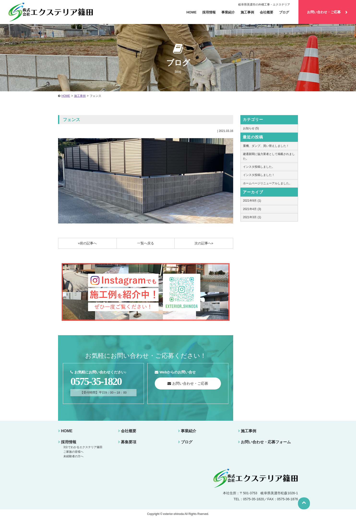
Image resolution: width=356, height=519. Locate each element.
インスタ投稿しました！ (259, 175)
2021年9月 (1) (252, 200)
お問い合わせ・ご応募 (327, 12)
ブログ (284, 12)
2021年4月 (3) (252, 209)
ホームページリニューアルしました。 (267, 183)
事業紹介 (188, 431)
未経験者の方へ (73, 456)
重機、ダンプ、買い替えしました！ (266, 146)
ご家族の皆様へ (73, 451)
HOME (65, 96)
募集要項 (128, 442)
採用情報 (209, 12)
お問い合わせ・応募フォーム (266, 442)
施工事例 (247, 12)
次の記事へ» (204, 243)
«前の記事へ (87, 243)
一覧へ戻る (145, 243)
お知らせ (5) (251, 128)
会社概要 (128, 431)
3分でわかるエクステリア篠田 (82, 447)
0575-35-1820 (96, 382)
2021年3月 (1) (252, 217)
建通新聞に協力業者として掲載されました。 (269, 156)
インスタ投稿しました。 (259, 166)
